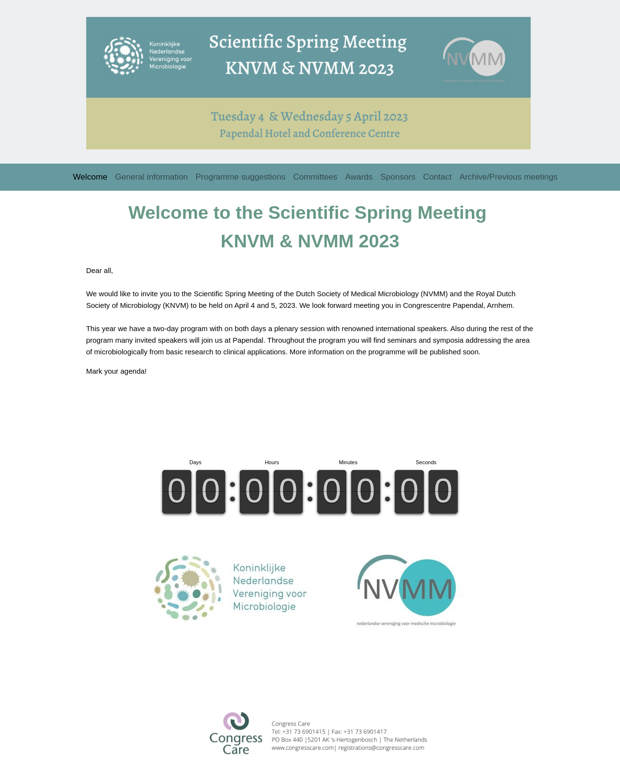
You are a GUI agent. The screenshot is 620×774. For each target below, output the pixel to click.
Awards (359, 174)
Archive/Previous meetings (509, 174)
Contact (437, 174)
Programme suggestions (240, 174)
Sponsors (397, 174)
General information (151, 174)
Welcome (90, 174)
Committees (315, 174)
